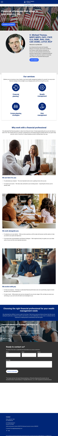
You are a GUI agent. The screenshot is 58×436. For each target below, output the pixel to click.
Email (23, 352)
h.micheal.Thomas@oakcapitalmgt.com (14, 428)
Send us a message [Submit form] (12, 371)
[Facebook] (7, 430)
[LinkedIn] (9, 430)
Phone (39, 352)
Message (8, 360)
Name (7, 352)
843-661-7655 (12, 419)
